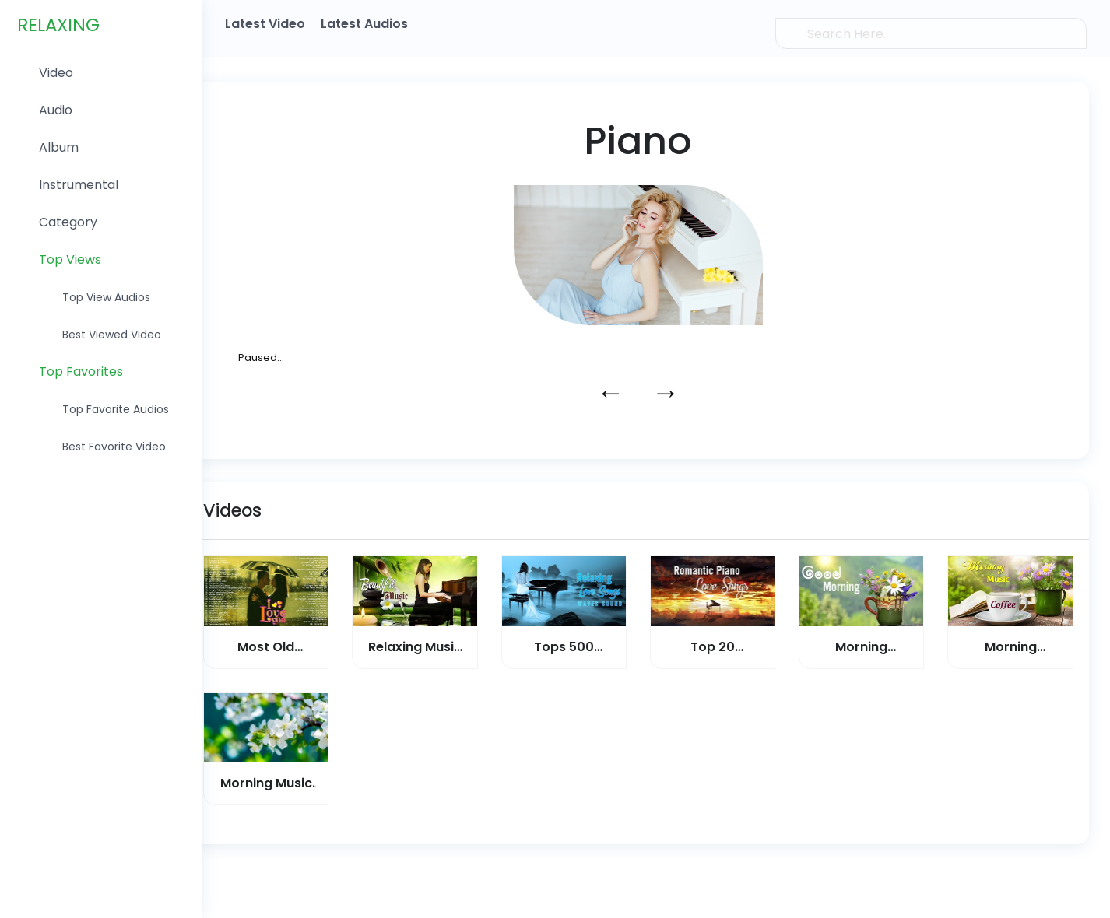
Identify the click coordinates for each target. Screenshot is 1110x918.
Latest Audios (365, 24)
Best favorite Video (114, 448)
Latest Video (266, 24)
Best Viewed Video (111, 336)
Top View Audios (106, 299)
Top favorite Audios (115, 411)
